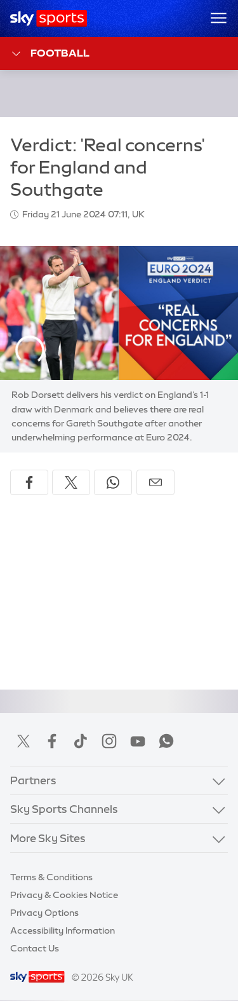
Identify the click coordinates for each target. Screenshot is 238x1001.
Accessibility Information (62, 930)
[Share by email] (155, 482)
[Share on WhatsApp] (113, 482)
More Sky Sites (48, 838)
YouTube (137, 741)
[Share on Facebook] (29, 482)
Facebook (52, 741)
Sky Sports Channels (64, 808)
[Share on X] (71, 482)
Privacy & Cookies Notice (64, 894)
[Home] (48, 18)
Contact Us (34, 948)
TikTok (80, 741)
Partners (33, 780)
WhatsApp (166, 741)
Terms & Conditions (51, 877)
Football (49, 54)
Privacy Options (44, 912)
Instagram (109, 741)
